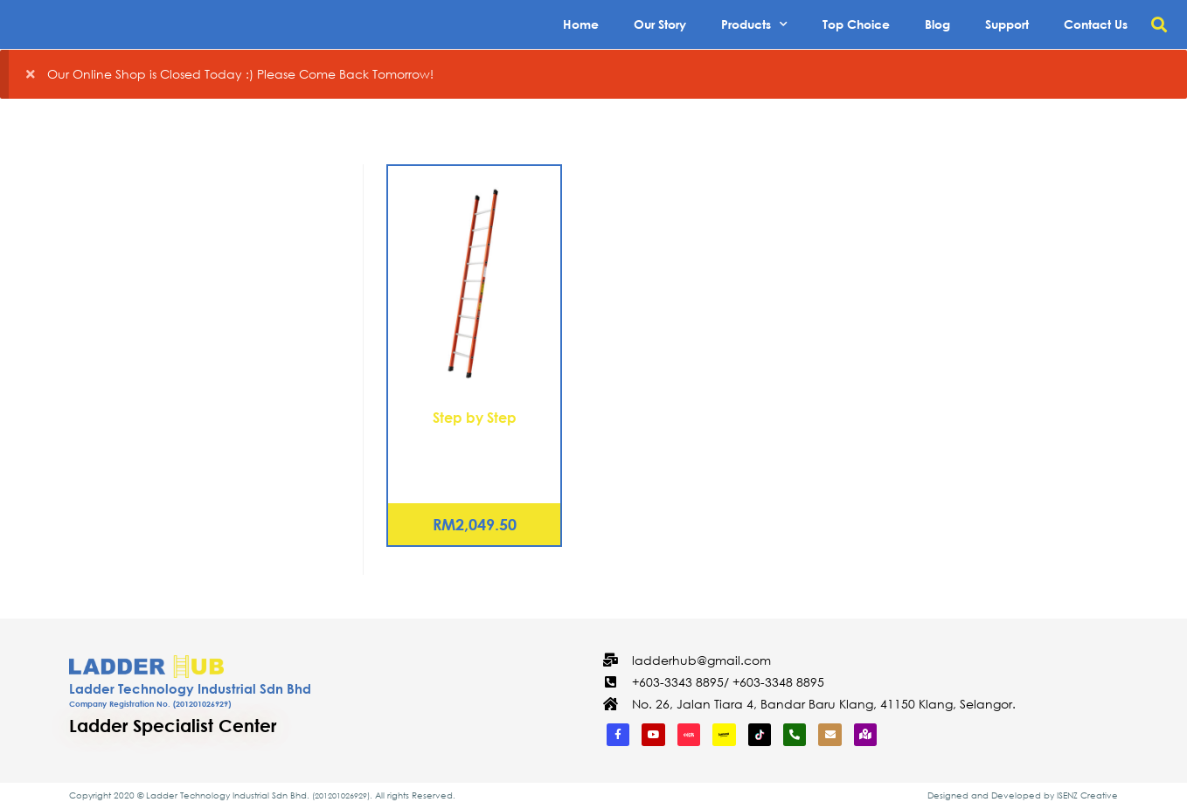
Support (1007, 24)
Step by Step (475, 417)
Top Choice (856, 24)
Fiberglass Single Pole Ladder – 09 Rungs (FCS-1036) (475, 458)
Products (754, 24)
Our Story (660, 24)
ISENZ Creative (1087, 795)
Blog (937, 24)
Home (581, 24)
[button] (1159, 24)
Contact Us (1096, 24)
